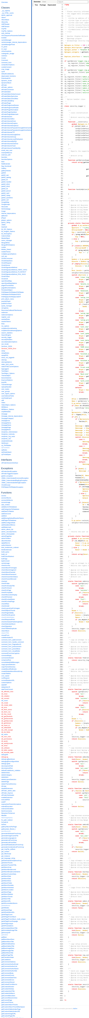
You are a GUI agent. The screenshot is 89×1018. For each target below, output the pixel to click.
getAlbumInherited (7, 887)
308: (62, 696)
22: (62, 52)
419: (62, 946)
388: (62, 876)
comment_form (6, 62)
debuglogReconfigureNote (10, 761)
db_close (4, 694)
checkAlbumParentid (8, 572)
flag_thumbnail (6, 166)
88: (62, 201)
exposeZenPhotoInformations (11, 804)
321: (62, 725)
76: (62, 174)
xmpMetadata (6, 411)
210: (62, 475)
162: (62, 367)
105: (62, 239)
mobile (3, 247)
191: (62, 433)
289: (62, 653)
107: (62, 243)
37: (62, 86)
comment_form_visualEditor (10, 651)
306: (62, 692)
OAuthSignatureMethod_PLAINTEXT (13, 272)
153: (62, 347)
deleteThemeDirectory (8, 784)
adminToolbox (6, 538)
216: (62, 489)
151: (62, 343)
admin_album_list (7, 529)
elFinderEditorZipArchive (9, 96)
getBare (4, 937)
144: (62, 327)
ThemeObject (5, 375)
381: (62, 861)
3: (62, 9)
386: (62, 872)
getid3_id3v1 (5, 184)
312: (62, 705)
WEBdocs (4, 407)
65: (62, 149)
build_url (4, 554)
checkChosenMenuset (8, 579)
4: (62, 12)
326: (62, 737)
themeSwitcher (6, 378)
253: (62, 572)
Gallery (3, 168)
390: (62, 881)
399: (62, 901)
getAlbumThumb (6, 896)
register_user (5, 317)
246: (62, 557)
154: (62, 349)
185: (62, 419)
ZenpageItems (6, 423)
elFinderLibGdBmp (7, 101)
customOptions (6, 682)
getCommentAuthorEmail (9, 964)
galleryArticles (6, 171)
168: (62, 381)
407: (62, 919)
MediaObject (5, 238)
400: (62, 903)
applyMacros (5, 543)
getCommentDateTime (8, 977)
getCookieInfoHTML (8, 991)
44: (62, 102)
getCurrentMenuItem (8, 996)
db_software (5, 748)
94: (62, 214)
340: (62, 768)
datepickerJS (5, 687)
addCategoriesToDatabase (10, 509)
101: (62, 230)
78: (62, 178)
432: (62, 975)
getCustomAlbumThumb (9, 1005)
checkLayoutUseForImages (10, 608)
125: (62, 284)
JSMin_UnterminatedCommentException (15, 478)
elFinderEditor (6, 92)
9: (62, 23)
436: (62, 984)
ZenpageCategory (7, 418)
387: (62, 874)
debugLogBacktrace (8, 759)
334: (62, 755)
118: (62, 268)
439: (62, 991)
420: (62, 948)
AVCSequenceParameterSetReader (13, 35)
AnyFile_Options (6, 31)
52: (62, 120)
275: (62, 622)
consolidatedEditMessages (10, 662)
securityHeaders (6, 339)
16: (62, 39)
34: (62, 79)
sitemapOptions (6, 362)
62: (62, 142)
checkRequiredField (8, 619)
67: (62, 153)
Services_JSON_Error (8, 348)
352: (62, 795)
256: (62, 579)
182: (62, 412)
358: (62, 809)
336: (62, 759)
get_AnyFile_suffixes (8, 849)
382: (62, 863)
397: (62, 897)
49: (62, 113)
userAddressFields (7, 396)
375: (62, 847)
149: (62, 338)
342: (62, 773)
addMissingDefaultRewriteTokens (12, 518)
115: (62, 261)
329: (62, 743)
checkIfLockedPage (7, 601)
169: (62, 383)
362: (62, 818)
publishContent (6, 303)
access (3, 496)
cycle (3, 71)
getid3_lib (4, 189)
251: (62, 568)
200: (62, 453)
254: (62, 575)
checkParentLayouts (8, 615)
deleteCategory (6, 775)
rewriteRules (5, 319)
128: (62, 291)
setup (3, 351)
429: (62, 969)
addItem (4, 516)
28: (62, 66)
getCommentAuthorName (9, 968)
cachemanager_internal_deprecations (14, 42)
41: (62, 95)
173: (62, 392)
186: (62, 421)
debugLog (4, 757)
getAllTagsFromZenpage (9, 921)
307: (62, 694)
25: (62, 59)
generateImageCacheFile (9, 836)
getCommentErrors (7, 980)
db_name (4, 734)
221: (62, 500)
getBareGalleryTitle (7, 946)
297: (62, 671)
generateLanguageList (8, 838)
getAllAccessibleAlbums (9, 903)
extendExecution (7, 806)
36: (62, 84)
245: (62, 554)
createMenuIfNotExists (9, 669)
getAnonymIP (5, 932)
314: (62, 710)
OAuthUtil (4, 279)
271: (62, 613)
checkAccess (5, 565)
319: (62, 721)
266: (62, 602)
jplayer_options (6, 220)
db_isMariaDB (6, 727)
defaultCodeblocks (7, 74)
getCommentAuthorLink (9, 966)
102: (62, 232)
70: (62, 160)
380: (62, 858)
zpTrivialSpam (6, 454)
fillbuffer (4, 815)
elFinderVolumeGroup (8, 137)
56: (62, 129)
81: (62, 185)
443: (62, 1000)
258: (62, 584)
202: (62, 457)
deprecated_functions (8, 76)
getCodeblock (6, 959)
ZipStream (4, 443)
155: (62, 352)
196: (62, 444)
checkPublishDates (7, 617)
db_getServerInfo (7, 718)
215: (62, 487)
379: (62, 856)
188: (62, 426)
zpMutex (4, 450)
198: (62, 448)
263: (62, 595)
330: (62, 746)
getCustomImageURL (8, 1014)
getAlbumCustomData (8, 874)
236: (62, 534)
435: (62, 982)
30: (62, 70)
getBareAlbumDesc (7, 939)
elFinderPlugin (6, 103)
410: (62, 926)
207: (62, 469)
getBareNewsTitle (7, 953)
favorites (4, 157)
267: (62, 604)
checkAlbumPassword (8, 574)
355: (62, 802)
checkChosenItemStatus (9, 577)
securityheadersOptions (9, 342)
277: (62, 626)
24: (62, 57)
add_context (5, 505)
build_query (5, 552)
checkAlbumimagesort (8, 570)
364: (62, 822)
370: (62, 836)
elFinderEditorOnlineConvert (10, 94)
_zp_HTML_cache (7, 13)
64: (62, 147)
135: (62, 306)
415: (62, 937)
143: (62, 325)
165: (62, 374)
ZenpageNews (6, 425)
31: (62, 72)
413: (62, 933)
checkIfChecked (6, 597)
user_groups (5, 391)
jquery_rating (5, 222)
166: (62, 376)
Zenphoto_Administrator (9, 432)
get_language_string (8, 858)
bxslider (4, 38)
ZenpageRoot (6, 429)
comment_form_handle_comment (12, 642)
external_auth (6, 155)
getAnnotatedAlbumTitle (9, 928)
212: (62, 480)
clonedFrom (5, 635)
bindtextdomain (6, 550)
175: (62, 397)
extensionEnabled (7, 809)
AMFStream (5, 26)
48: (62, 111)
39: (62, 90)
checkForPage (6, 590)
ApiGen (75, 1008)
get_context (5, 851)
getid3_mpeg (5, 195)
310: (62, 701)
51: (62, 117)
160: (62, 363)
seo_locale (5, 344)
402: (62, 908)
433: (62, 978)
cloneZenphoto (6, 51)
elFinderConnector (7, 89)
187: (62, 424)
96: (62, 219)
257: (62, 581)
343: (62, 775)
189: (62, 428)
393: (62, 888)
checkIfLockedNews (8, 599)
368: (62, 831)
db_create (4, 703)
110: (62, 250)
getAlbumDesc (6, 881)
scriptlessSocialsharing (9, 328)
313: (62, 707)
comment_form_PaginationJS (11, 644)
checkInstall (5, 606)
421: (62, 951)
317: (62, 716)
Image (3, 211)
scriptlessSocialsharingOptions (11, 330)
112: (62, 255)
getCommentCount (7, 975)
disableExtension (7, 788)
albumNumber (6, 541)
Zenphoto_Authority (7, 434)
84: (62, 192)
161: (62, 365)
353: (62, 797)
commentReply (6, 655)
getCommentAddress (8, 962)
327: (62, 739)
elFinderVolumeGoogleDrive (10, 134)
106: (62, 241)
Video (3, 402)
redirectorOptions (7, 315)
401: (62, 906)
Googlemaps (5, 204)
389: (62, 879)
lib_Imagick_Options (8, 231)
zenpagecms (5, 420)
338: (62, 764)
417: (62, 942)
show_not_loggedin (7, 357)
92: (62, 210)
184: (62, 417)
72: (62, 165)
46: (62, 106)
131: (62, 297)
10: (62, 25)
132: (62, 300)
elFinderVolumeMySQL (9, 141)
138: (62, 313)
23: (62, 54)
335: (62, 757)
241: (62, 545)
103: (62, 234)
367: (62, 829)
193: (62, 437)
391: (62, 883)
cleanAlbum (5, 631)
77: (62, 176)
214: (62, 484)
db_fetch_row (5, 712)
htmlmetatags (5, 209)
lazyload (4, 227)
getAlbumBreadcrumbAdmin (10, 872)
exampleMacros (6, 152)
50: (62, 115)
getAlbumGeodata (7, 885)
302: (62, 683)
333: (62, 752)
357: (62, 806)
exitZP (3, 802)
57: (62, 131)
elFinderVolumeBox (7, 119)
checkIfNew (5, 604)
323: (62, 730)
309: (62, 698)
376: (62, 849)
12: (62, 30)
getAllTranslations (7, 926)
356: (62, 804)
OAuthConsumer (7, 258)
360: (62, 813)
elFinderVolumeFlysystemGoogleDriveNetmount (15, 130)
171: (62, 388)
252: (62, 570)
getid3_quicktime (7, 198)
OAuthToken (5, 276)
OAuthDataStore (6, 261)
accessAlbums (6, 498)
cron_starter (5, 676)
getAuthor (4, 935)
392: (62, 885)
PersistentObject (6, 290)
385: (62, 870)
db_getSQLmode (7, 721)
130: (62, 295)
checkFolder (5, 583)
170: (62, 385)
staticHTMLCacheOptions (10, 366)
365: (62, 825)
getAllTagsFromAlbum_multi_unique (13, 919)
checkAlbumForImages (9, 568)
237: (62, 536)
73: (62, 167)
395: (62, 892)
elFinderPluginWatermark (9, 114)
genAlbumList (6, 831)
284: (62, 642)
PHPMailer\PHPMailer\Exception (12, 487)
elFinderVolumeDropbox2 (9, 125)
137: (62, 311)
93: (62, 212)
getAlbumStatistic (7, 894)
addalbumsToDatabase (9, 507)
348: (62, 786)
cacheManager (6, 40)
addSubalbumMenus (8, 525)
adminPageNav (6, 536)
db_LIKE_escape (7, 730)
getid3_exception (7, 476)
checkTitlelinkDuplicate (9, 628)
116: (62, 264)
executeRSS (5, 800)
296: (62, 669)
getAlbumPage (6, 892)
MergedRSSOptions (8, 245)
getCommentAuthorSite (9, 971)
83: (62, 189)
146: (62, 331)
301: (62, 680)
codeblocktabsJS (7, 637)
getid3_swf (5, 200)
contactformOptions (7, 65)
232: (62, 525)
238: (62, 539)
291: (62, 658)
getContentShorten (7, 987)
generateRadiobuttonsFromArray (12, 845)
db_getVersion (6, 723)
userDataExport (6, 398)
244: (62, 552)
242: (62, 548)
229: (62, 518)
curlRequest (5, 678)
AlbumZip (4, 22)
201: (62, 455)
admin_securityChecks (9, 532)
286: (62, 647)
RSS (3, 324)
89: (62, 203)
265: (62, 599)
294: (62, 665)
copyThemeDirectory (8, 667)
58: (62, 133)
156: (62, 354)
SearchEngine (6, 335)
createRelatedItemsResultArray (11, 671)
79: (62, 180)
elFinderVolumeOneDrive (9, 143)
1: (62, 5)
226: (62, 512)
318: (62, 719)
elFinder (4, 85)
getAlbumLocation (7, 890)
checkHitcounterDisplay (9, 595)
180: (62, 408)
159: (62, 361)
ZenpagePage (6, 427)
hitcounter (4, 207)
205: (62, 464)
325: (62, 734)
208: (62, 471)
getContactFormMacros (9, 984)
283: (62, 640)
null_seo (4, 256)
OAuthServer (5, 265)
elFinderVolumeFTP (8, 132)
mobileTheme (6, 252)
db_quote (4, 741)
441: (62, 996)
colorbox (4, 56)
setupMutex (5, 353)
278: (62, 629)
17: (62, 41)
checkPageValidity (7, 613)
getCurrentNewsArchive (9, 998)
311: (62, 703)
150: (62, 340)
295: (62, 667)
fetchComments (6, 811)
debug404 (4, 754)
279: (62, 631)
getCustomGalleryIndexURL (10, 1011)
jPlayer (3, 218)
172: (62, 390)
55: (62, 126)
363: (62, 820)
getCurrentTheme (7, 1002)
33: (62, 77)
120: (62, 273)
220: (62, 498)
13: (62, 32)
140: (62, 318)
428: (62, 966)
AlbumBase (5, 20)
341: (62, 770)
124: (62, 282)
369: (62, 834)
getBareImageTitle (7, 950)
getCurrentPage (6, 1000)
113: (62, 257)
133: (62, 302)
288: (62, 651)
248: (62, 561)
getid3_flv (4, 180)
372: (62, 840)
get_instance (5, 856)
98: (62, 223)
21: (62, 50)
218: (62, 493)
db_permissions (6, 739)
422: (62, 953)
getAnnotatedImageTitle (9, 930)
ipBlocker (4, 216)
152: (62, 345)
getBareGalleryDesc (8, 944)
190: (62, 430)
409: (62, 924)
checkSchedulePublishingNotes (11, 622)
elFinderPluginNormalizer (9, 110)
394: (62, 890)
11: (62, 27)
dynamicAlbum (6, 83)
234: (62, 530)
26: (62, 61)
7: (62, 18)
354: (62, 800)
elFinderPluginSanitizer (9, 112)
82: (62, 187)
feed (2, 162)
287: (62, 649)
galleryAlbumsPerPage (9, 827)
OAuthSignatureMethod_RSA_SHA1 (13, 274)
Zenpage (4, 414)
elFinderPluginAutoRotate (10, 107)
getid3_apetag (6, 177)
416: (62, 939)
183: (62, 415)
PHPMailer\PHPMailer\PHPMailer (12, 292)
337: (62, 761)
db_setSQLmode (7, 743)
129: (62, 293)
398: (62, 899)
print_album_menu (7, 299)
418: (62, 944)
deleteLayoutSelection (8, 779)
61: (62, 140)
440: (62, 993)
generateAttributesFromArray (11, 833)
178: (62, 403)
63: (62, 144)
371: (62, 838)
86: (62, 196)
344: (62, 777)
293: (62, 662)
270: (62, 611)
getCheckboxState (7, 957)
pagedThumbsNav (7, 285)
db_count (4, 700)
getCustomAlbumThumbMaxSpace (13, 1007)
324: (62, 732)
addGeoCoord (6, 514)
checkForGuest (6, 588)
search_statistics (7, 333)
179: (62, 406)
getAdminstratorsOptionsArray (11, 860)
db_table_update (7, 750)
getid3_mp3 (5, 193)
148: (62, 336)
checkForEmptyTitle (8, 586)
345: (62, 779)
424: (62, 957)
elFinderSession (6, 116)
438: (62, 989)
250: (62, 566)
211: (62, 478)
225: (62, 509)
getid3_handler (6, 182)
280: (62, 633)
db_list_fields (5, 732)
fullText (3, 824)
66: (62, 151)
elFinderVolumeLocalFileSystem (12, 139)
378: (62, 854)
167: (62, 379)
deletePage (5, 781)
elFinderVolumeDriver (8, 121)
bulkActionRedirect (7, 556)
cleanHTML (5, 633)
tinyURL (4, 382)
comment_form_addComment (11, 640)
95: (62, 216)
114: (62, 259)
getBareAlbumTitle (7, 941)
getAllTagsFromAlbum (8, 917)
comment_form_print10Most (10, 649)
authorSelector (6, 545)
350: (62, 791)
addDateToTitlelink (7, 511)
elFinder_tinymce (7, 793)
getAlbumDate (6, 878)
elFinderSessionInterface (9, 463)
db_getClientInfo (6, 716)
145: (62, 329)
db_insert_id (5, 725)
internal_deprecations (8, 213)
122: (62, 277)
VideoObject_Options (8, 405)
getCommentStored (7, 982)
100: (62, 228)
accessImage (5, 502)
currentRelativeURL (7, 680)
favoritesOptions (6, 159)
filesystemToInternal (8, 813)
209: (62, 473)
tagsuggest (5, 369)
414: (62, 935)
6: (62, 16)
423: (62, 955)
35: (62, 81)
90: (62, 205)
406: (62, 917)
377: (62, 852)
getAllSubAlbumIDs (7, 912)
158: (62, 358)
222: (62, 502)
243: (62, 550)
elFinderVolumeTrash (8, 146)
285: (62, 644)
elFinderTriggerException (9, 473)
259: (62, 586)
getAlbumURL (6, 901)
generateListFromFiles (8, 842)
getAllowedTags (6, 910)
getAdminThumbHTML (9, 865)
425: (62, 960)
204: (62, 462)
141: (62, 320)
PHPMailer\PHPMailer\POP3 (11, 294)
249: (62, 563)
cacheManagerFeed (8, 44)
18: (62, 43)
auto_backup (5, 33)
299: (62, 676)
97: (62, 221)
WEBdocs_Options (7, 409)
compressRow (6, 660)
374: (62, 845)
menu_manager (6, 240)
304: (62, 687)
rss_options (5, 326)
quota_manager (6, 306)
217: (62, 491)
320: (62, 723)
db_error (4, 707)
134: (62, 304)
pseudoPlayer (6, 301)
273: (62, 617)
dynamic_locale (6, 80)
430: (62, 971)
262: (62, 593)
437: (62, 987)
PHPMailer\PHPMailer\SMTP (11, 297)
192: (62, 435)
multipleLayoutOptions (8, 254)
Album (3, 17)
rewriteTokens (6, 321)
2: (62, 7)
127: (62, 288)
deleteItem (4, 777)
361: (62, 815)
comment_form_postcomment (11, 646)
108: (62, 246)
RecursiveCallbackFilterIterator (11, 310)
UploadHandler (6, 387)
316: (62, 714)
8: (62, 21)
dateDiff (4, 685)
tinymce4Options (7, 380)
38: (62, 88)
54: (62, 124)
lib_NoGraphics (6, 234)
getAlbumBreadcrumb (8, 869)
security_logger (6, 337)
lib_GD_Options (6, 229)
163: (62, 370)
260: (62, 588)
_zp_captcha (5, 11)
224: (62, 507)
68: (62, 156)
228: (62, 516)
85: (62, 194)
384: (62, 867)
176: (62, 399)
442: (62, 998)
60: (62, 138)
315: (62, 712)
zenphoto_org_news (8, 436)
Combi (3, 58)
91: (62, 207)
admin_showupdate (7, 534)
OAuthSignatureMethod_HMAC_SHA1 (14, 270)
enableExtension (7, 797)
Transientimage (6, 384)
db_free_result (6, 714)
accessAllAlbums (7, 500)
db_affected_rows (7, 691)
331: (62, 748)
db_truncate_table (7, 752)
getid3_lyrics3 (6, 191)
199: (62, 451)
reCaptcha (4, 308)
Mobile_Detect (6, 249)
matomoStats (5, 236)
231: (62, 523)
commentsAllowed (7, 658)
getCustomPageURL (8, 1016)
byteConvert (5, 561)
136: (62, 309)
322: (62, 728)
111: (62, 252)
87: (62, 198)
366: (62, 827)
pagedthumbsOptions (8, 288)
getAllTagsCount (6, 914)
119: (62, 270)
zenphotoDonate (6, 441)
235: (62, 532)
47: (62, 108)
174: (62, 394)
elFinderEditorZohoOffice (9, 98)
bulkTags (4, 559)
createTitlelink (6, 673)
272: (62, 615)
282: (62, 638)
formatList (4, 822)
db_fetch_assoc (6, 709)
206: (62, 466)
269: (62, 608)
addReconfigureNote (8, 523)
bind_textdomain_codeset (10, 547)
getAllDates (5, 908)
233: (62, 527)
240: (62, 543)
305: (62, 689)
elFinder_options (7, 87)
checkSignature (6, 626)
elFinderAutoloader (7, 795)
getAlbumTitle (6, 899)
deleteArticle (5, 772)
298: (62, 674)
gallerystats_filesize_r (8, 829)
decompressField (7, 766)
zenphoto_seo (6, 438)
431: (62, 973)
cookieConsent (6, 67)
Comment (4, 60)
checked (4, 581)
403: (62, 910)
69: (62, 158)
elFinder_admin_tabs (8, 791)
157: (62, 356)
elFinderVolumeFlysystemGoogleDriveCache (15, 128)
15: (62, 36)
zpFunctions (5, 447)
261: (62, 590)
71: (62, 162)
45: (62, 104)
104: (62, 237)
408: (62, 921)
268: (62, 606)
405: (62, 915)
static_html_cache (7, 364)
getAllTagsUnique (7, 923)
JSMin (3, 225)
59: (62, 135)
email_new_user (6, 150)
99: (62, 225)
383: (62, 865)
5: (62, 14)
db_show (4, 745)
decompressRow (7, 768)
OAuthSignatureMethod (9, 267)
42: (62, 97)
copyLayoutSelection (8, 664)
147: (62, 334)
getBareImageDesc (7, 948)
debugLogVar (5, 763)
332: (62, 750)
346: (62, 782)
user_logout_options (8, 393)
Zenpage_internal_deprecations (12, 416)
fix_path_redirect (7, 820)
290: (62, 656)
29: (62, 68)
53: (62, 122)
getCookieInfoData (7, 989)
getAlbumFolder (6, 883)
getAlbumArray (6, 867)
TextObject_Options (7, 373)
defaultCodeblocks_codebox (10, 770)
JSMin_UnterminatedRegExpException (14, 480)
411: (62, 928)
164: (62, 372)
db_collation (5, 696)
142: (62, 322)
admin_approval (6, 15)
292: (62, 660)
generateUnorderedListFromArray (12, 847)
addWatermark (6, 527)
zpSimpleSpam (6, 452)
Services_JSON (6, 346)
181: (62, 410)
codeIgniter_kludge (7, 53)
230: (62, 521)
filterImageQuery (7, 818)
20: (62, 48)
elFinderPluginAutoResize (10, 105)
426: (62, 962)
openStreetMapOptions (9, 283)
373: (62, 843)
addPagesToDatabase (8, 520)
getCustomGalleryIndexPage (11, 1009)
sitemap (4, 360)
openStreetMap (6, 281)
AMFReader (5, 24)
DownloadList (5, 78)
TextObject (4, 371)
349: (62, 788)
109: (62, 248)
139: (62, 316)
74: (62, 169)
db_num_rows (6, 736)
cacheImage (5, 563)
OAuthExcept (5, 485)
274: (62, 620)
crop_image (5, 69)
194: (62, 439)
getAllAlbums (5, 905)
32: (62, 75)
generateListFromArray (9, 840)
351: (62, 793)
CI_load (4, 49)
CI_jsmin (4, 47)
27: (62, 63)
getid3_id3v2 (5, 186)
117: (62, 266)
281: (62, 635)
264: (62, 597)
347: (62, 784)
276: (62, 624)
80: (62, 183)
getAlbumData (6, 876)
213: (62, 482)
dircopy (3, 786)
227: (62, 514)
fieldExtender (5, 164)
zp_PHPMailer (6, 445)
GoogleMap (5, 202)
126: (62, 286)
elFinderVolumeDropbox (9, 123)
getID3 (3, 173)
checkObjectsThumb (8, 610)
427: (62, 964)
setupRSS (4, 355)
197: (62, 446)
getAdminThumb (6, 863)
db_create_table (6, 705)
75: (62, 171)
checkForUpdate (6, 592)
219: (62, 496)
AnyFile (3, 29)
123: (62, 279)
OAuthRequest (6, 263)
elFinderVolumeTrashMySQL (11, 148)
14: (62, 34)
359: (62, 811)
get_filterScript (6, 854)
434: (62, 980)
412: (62, 930)
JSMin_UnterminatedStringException (13, 482)
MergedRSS (5, 243)
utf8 (2, 400)
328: (62, 741)
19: (62, 45)
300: (62, 678)
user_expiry (5, 389)
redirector (4, 312)
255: (62, 577)
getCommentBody (7, 973)
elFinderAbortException (9, 471)
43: (62, 99)
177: (62, 401)
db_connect (5, 698)
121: (62, 275)
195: (62, 442)
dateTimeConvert (7, 689)
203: (62, 460)
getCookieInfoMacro (8, 993)
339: (62, 766)
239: (62, 541)
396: (62, 894)
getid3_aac (5, 175)
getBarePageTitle (7, 955)
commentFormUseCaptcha (10, 653)
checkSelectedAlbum (8, 624)
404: (62, 912)
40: (62, 93)
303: (62, 685)
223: (62, 505)
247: (62, 559)
